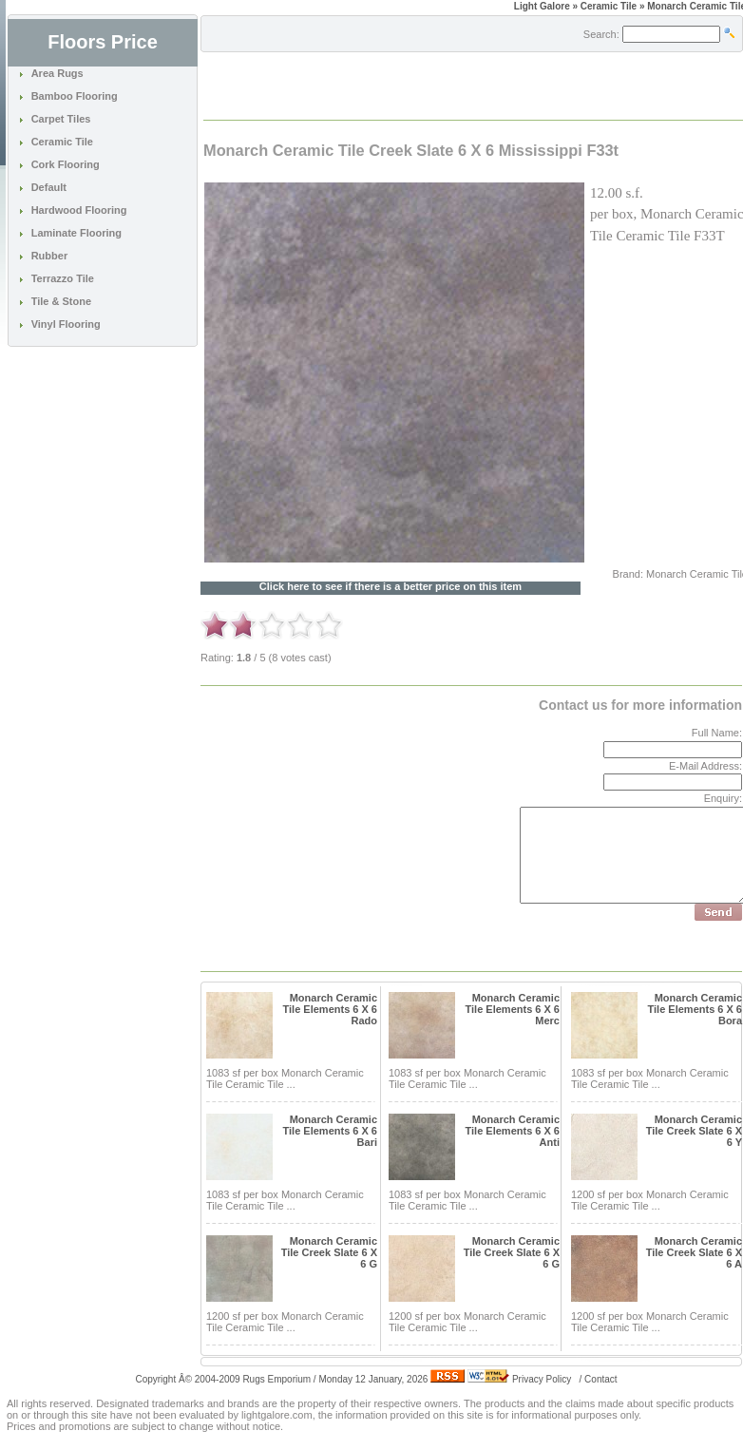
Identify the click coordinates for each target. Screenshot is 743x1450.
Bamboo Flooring (74, 96)
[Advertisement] (426, 84)
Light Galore (542, 6)
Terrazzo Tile (62, 278)
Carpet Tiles (61, 118)
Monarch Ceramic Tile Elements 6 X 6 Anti (513, 1131)
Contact (600, 1379)
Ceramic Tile (62, 141)
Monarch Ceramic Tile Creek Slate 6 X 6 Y (694, 1131)
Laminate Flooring (76, 232)
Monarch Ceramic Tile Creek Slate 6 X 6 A (694, 1252)
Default (49, 187)
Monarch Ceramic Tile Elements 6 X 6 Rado (330, 1009)
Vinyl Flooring (66, 324)
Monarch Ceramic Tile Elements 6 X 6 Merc (513, 1009)
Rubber (49, 255)
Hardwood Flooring (79, 210)
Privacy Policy (541, 1379)
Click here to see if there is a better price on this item (390, 587)
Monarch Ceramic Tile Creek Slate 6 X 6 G (329, 1252)
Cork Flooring (65, 164)
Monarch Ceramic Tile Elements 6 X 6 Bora (695, 1009)
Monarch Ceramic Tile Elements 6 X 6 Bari (330, 1131)
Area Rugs (57, 73)
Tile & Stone (61, 301)
